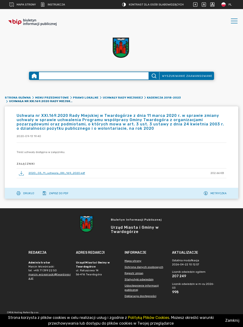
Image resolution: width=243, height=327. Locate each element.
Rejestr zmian (134, 273)
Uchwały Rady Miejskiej (123, 97)
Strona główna (18, 97)
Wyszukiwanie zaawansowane (187, 76)
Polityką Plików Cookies (148, 317)
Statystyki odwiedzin (139, 279)
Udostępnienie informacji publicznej (142, 288)
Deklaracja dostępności (140, 296)
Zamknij (232, 320)
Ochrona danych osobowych (144, 267)
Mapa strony (22, 4)
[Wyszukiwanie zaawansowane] (93, 75)
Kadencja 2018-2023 (164, 97)
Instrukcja (53, 4)
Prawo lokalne (85, 97)
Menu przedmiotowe (52, 97)
